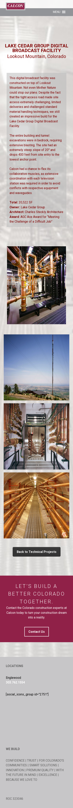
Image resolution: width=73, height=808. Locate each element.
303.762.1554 (15, 682)
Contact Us (36, 632)
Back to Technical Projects (36, 552)
